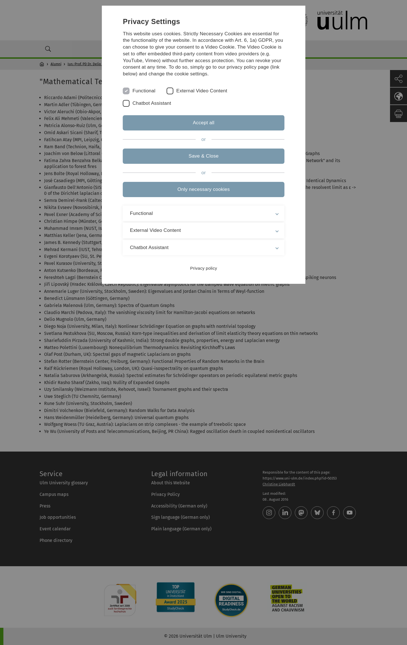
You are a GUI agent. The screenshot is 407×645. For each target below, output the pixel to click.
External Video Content (201, 90)
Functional (144, 90)
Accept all (203, 122)
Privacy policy (203, 268)
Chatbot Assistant (152, 103)
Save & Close (203, 156)
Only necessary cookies (203, 189)
